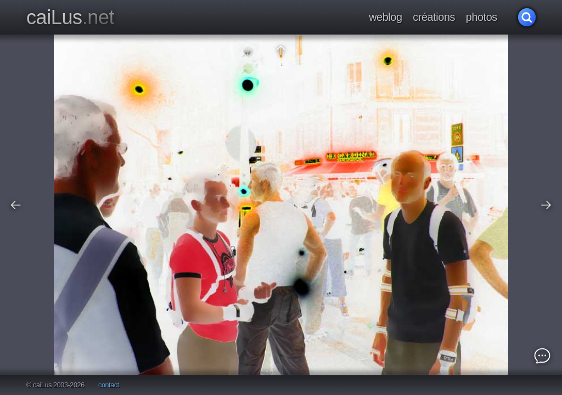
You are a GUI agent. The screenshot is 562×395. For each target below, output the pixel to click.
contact (108, 385)
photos (481, 17)
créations (434, 17)
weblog (385, 17)
